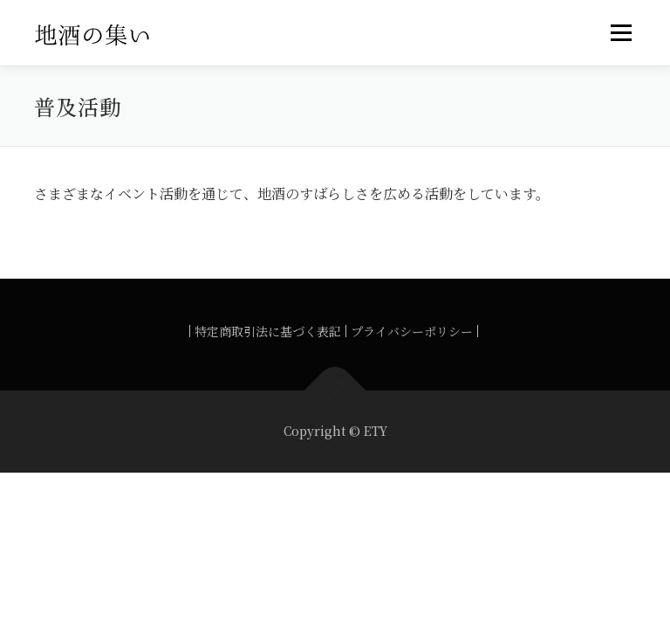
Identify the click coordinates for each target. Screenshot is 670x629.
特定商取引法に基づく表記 (268, 331)
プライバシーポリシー (412, 331)
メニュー (620, 33)
